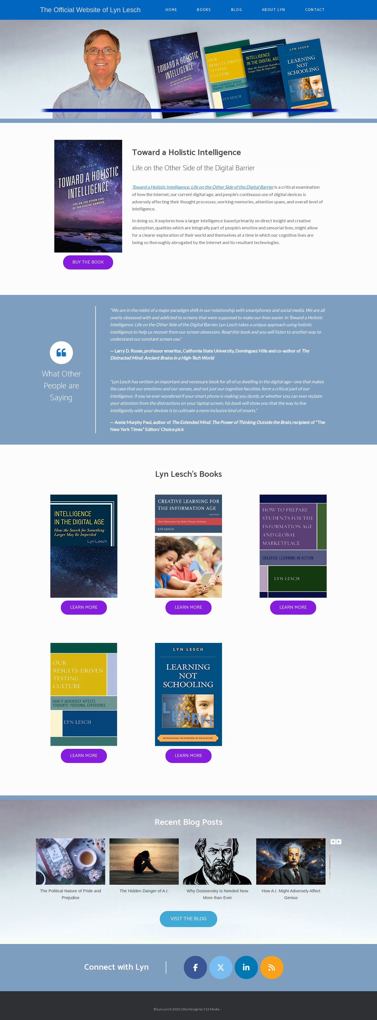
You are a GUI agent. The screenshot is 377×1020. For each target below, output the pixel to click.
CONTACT (315, 10)
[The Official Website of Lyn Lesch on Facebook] (195, 967)
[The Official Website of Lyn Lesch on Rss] (271, 967)
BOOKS (204, 10)
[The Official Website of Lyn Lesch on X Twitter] (220, 967)
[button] (338, 841)
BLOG (236, 10)
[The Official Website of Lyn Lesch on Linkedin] (246, 967)
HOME (171, 10)
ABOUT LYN (273, 10)
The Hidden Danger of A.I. (143, 890)
